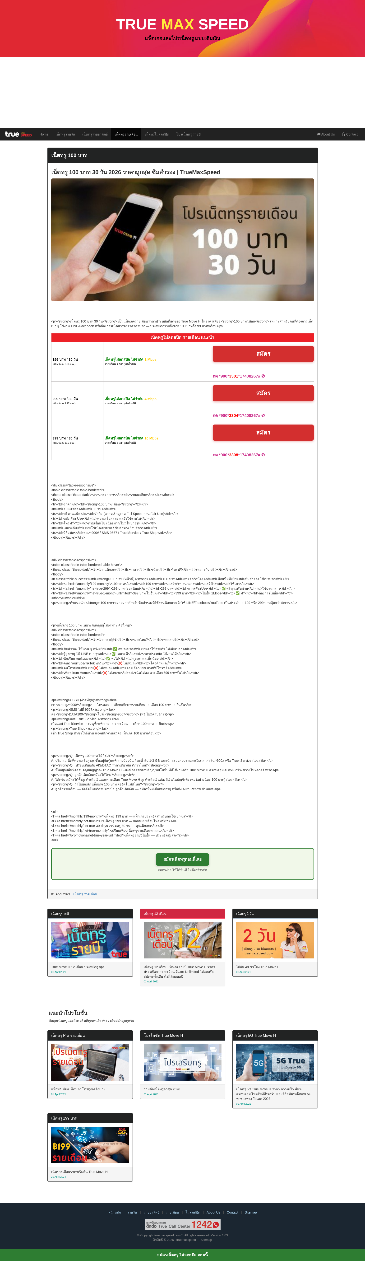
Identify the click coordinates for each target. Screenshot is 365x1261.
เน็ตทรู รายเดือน (85, 894)
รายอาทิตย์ (151, 1212)
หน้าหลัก (114, 1212)
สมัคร (263, 353)
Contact (350, 134)
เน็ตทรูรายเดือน (126, 134)
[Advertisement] (182, 92)
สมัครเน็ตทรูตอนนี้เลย (182, 859)
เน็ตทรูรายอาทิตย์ (95, 134)
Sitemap (251, 1212)
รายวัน (132, 1212)
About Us (326, 134)
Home (44, 134)
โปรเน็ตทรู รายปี (188, 134)
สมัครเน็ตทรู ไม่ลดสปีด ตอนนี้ (182, 1255)
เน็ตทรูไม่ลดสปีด (157, 134)
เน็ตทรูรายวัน (65, 134)
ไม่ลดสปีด (193, 1212)
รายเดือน (172, 1212)
